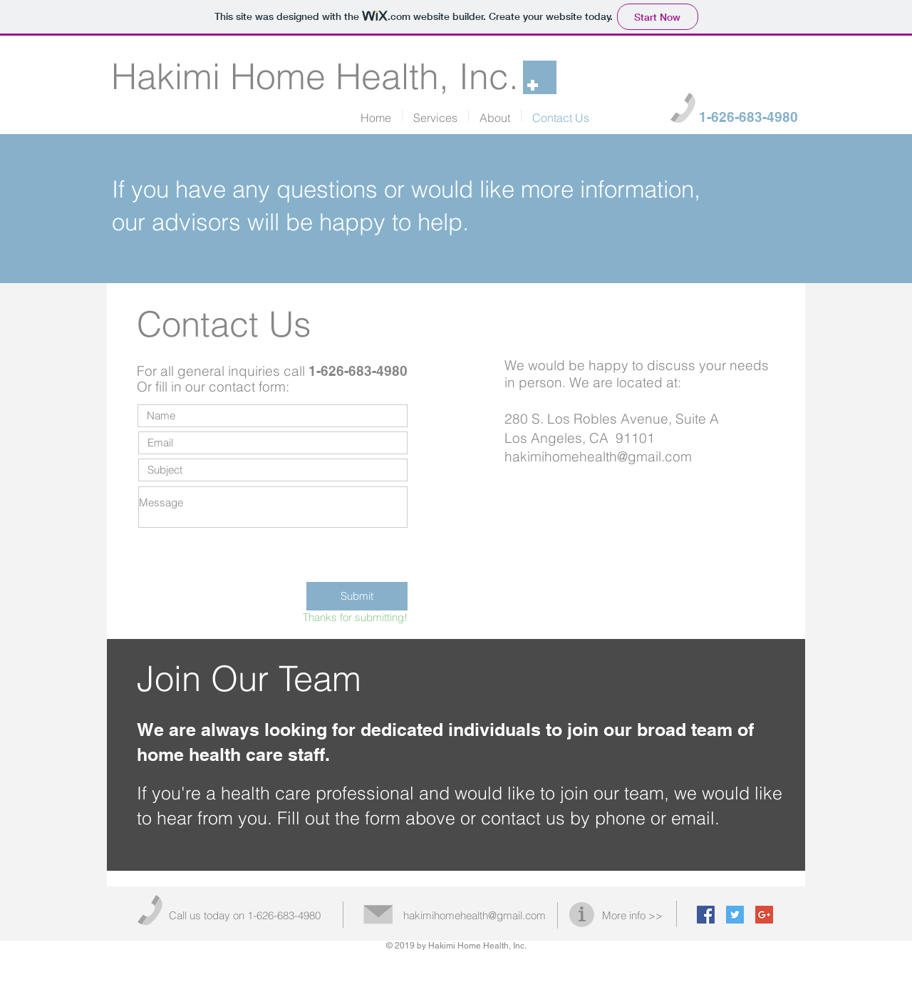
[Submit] (357, 596)
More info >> (632, 915)
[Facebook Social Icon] (706, 915)
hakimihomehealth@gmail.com (598, 456)
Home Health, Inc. (374, 76)
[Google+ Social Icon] (764, 915)
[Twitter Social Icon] (735, 915)
